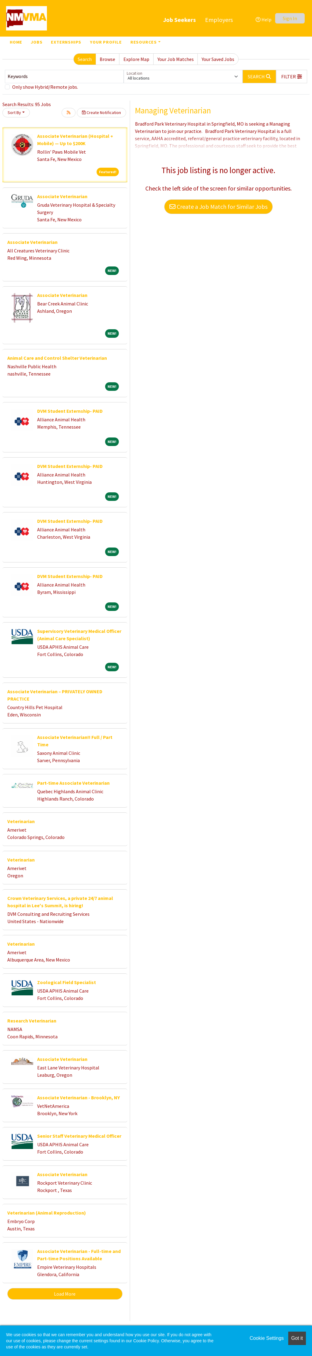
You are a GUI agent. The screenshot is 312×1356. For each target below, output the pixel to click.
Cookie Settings (267, 1338)
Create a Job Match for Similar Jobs (218, 206)
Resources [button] (143, 42)
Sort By (14, 112)
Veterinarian (21, 821)
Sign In (290, 18)
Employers (219, 19)
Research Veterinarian (31, 1021)
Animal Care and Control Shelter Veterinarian (57, 358)
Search (85, 59)
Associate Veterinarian (62, 196)
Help (263, 19)
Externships (66, 42)
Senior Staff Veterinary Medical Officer (79, 1136)
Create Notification (101, 112)
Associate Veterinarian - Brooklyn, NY (78, 1097)
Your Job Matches (176, 59)
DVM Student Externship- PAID (70, 411)
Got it (297, 1338)
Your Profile (106, 42)
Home (16, 42)
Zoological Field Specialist (66, 982)
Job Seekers (179, 19)
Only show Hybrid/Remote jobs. (45, 87)
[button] (291, 76)
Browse (107, 59)
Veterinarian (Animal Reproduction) (46, 1213)
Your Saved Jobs (218, 59)
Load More (65, 1294)
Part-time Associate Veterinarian (73, 783)
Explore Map (136, 59)
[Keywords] (64, 76)
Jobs (36, 42)
